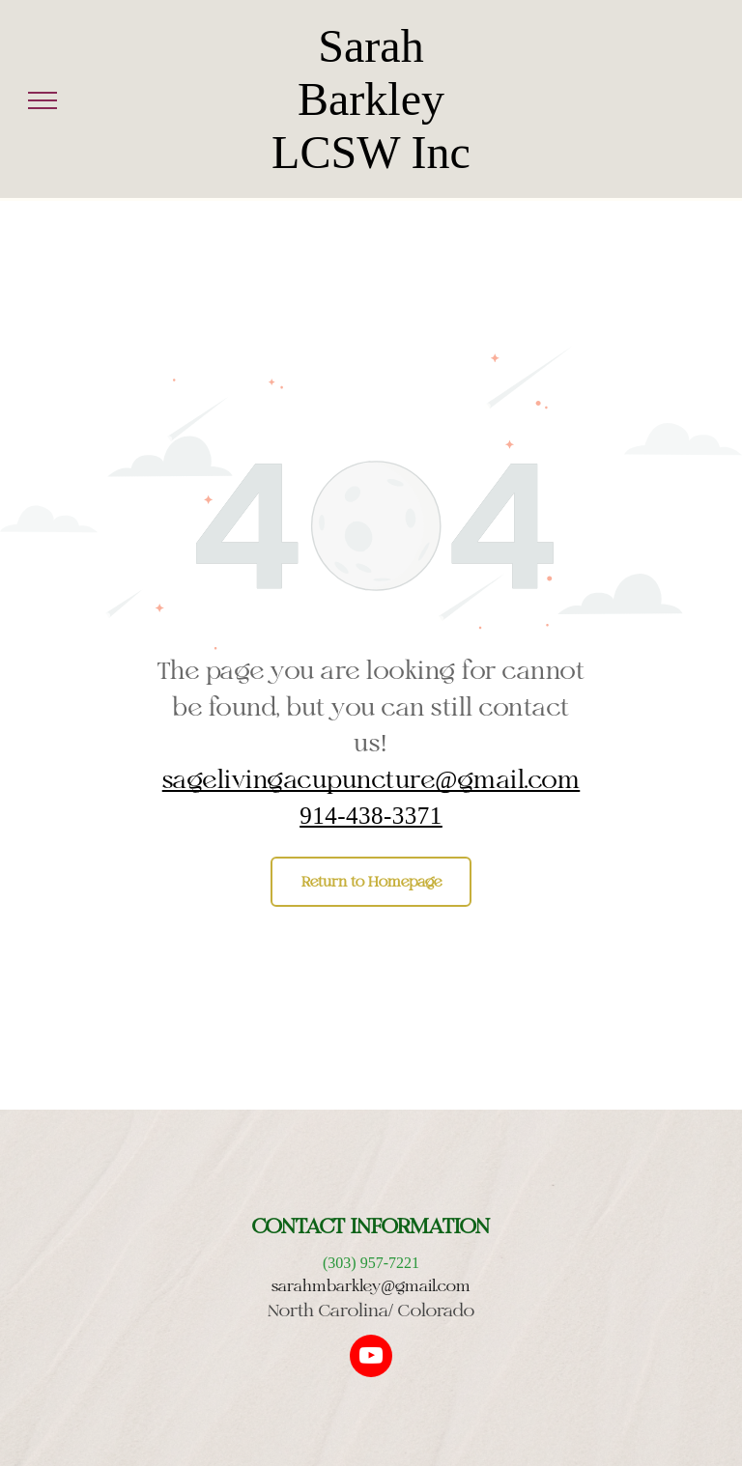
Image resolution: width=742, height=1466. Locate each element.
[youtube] (371, 1358)
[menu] (42, 100)
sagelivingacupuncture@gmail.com (371, 779)
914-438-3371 (371, 815)
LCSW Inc (371, 152)
